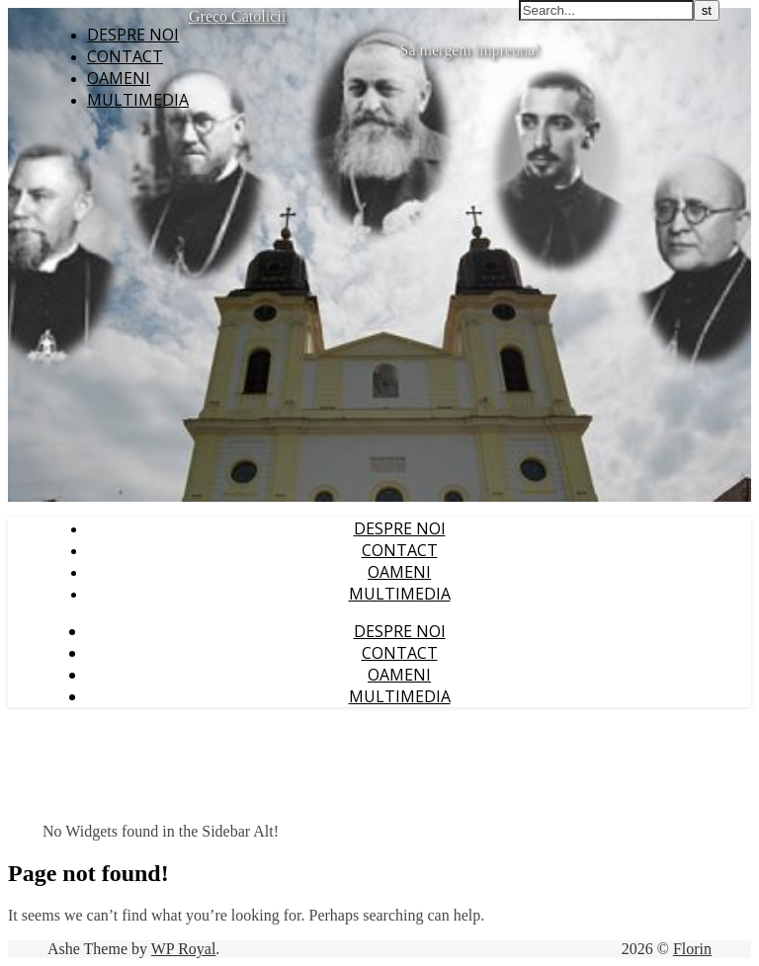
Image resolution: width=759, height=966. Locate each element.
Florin (692, 948)
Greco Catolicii (237, 16)
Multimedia (138, 100)
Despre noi (133, 34)
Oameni (118, 78)
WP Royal (183, 948)
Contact (125, 56)
